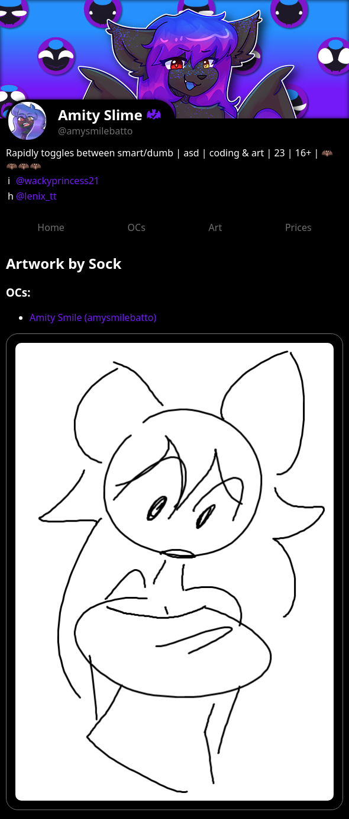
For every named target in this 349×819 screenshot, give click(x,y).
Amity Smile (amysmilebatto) (93, 317)
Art (215, 227)
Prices (298, 227)
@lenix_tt (36, 196)
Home (50, 227)
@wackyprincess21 (57, 180)
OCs (137, 227)
